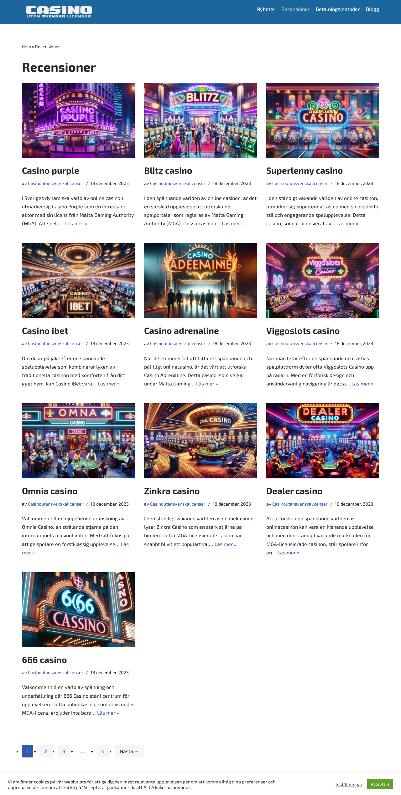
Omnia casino (50, 491)
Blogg (372, 9)
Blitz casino (168, 170)
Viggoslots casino (303, 330)
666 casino (44, 660)
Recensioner (295, 9)
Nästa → (129, 751)
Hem (26, 46)
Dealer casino (294, 491)
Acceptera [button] (380, 784)
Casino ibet (45, 330)
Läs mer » (76, 223)
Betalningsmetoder (337, 9)
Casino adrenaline (181, 330)
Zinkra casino (172, 491)
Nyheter (265, 9)
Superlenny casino (304, 170)
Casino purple (50, 170)
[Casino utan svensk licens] (59, 12)
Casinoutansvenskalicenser (55, 183)
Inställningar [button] (349, 784)
